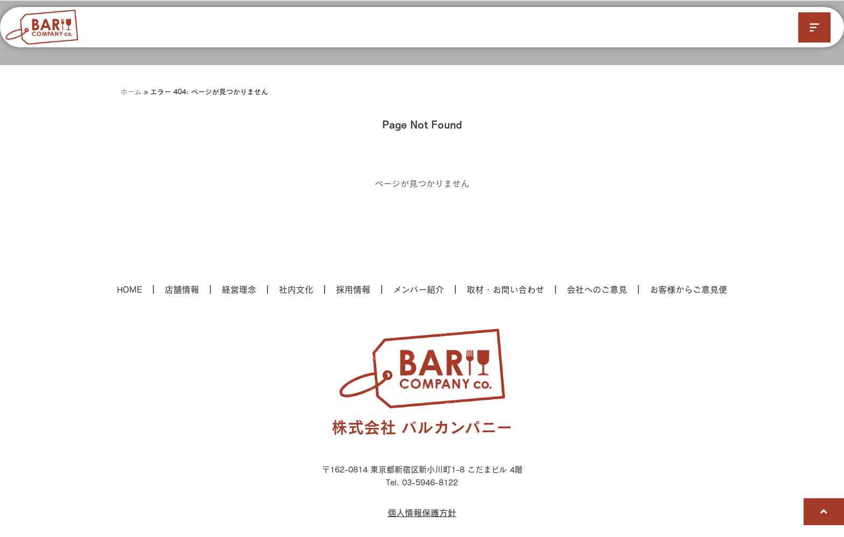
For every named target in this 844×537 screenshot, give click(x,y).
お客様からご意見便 (688, 289)
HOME (129, 289)
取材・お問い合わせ (505, 289)
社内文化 (296, 289)
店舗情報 (182, 289)
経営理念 (239, 289)
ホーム (131, 91)
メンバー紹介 (418, 289)
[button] (814, 27)
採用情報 (353, 289)
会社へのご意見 (597, 289)
